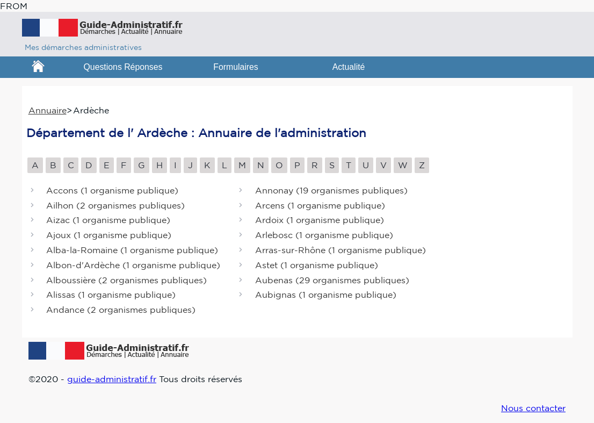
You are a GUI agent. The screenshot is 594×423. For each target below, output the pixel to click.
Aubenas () (332, 280)
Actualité (348, 66)
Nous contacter (533, 408)
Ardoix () (319, 220)
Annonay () (331, 190)
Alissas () (111, 295)
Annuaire (47, 110)
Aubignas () (325, 295)
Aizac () (108, 220)
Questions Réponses (123, 66)
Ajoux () (108, 235)
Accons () (112, 190)
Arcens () (320, 205)
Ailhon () (115, 205)
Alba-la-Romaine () (132, 250)
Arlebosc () (324, 235)
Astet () (316, 265)
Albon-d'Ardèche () (133, 265)
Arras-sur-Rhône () (340, 250)
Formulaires (235, 66)
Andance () (120, 310)
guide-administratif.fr (111, 379)
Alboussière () (126, 280)
